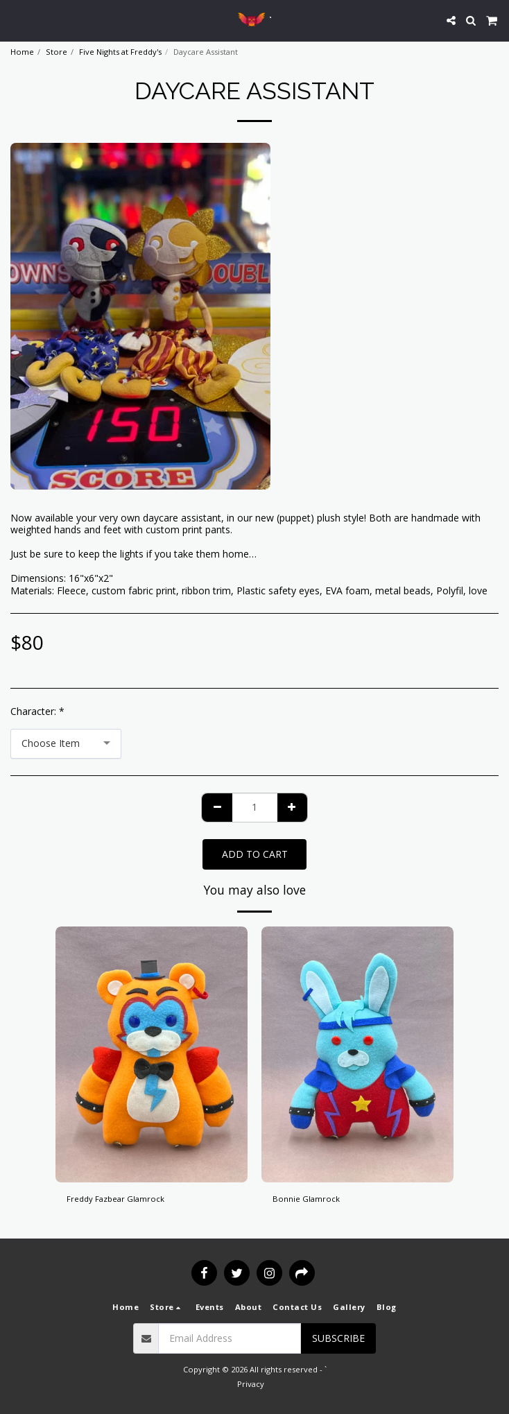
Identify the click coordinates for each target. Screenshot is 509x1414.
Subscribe (338, 1338)
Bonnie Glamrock (306, 1198)
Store (56, 51)
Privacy (250, 1384)
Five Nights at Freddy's (120, 51)
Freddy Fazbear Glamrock (115, 1198)
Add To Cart (255, 854)
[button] (15, 20)
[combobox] (65, 744)
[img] (151, 1054)
